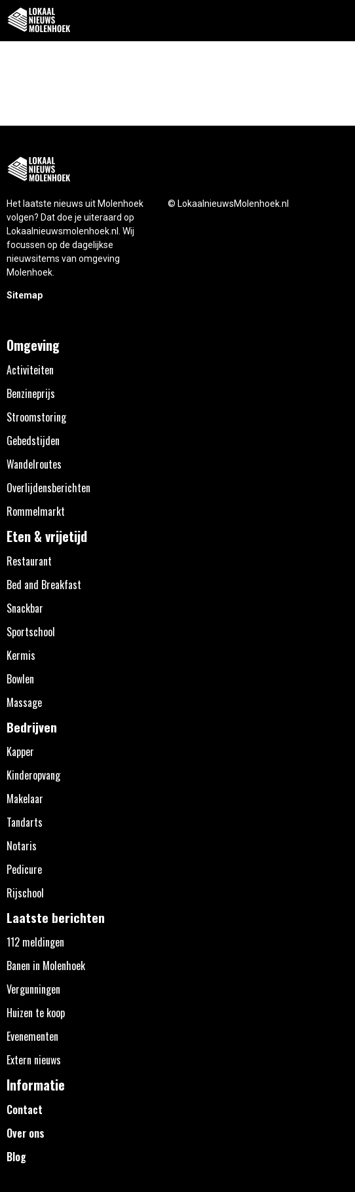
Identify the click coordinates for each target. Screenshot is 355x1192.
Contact (25, 1109)
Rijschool (25, 893)
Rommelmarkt (36, 511)
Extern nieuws (34, 1060)
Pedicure (24, 869)
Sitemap (25, 295)
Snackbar (25, 608)
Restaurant (29, 561)
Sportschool (31, 632)
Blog (16, 1157)
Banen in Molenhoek (46, 965)
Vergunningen (33, 989)
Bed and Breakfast (44, 584)
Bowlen (20, 679)
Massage (24, 702)
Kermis (21, 655)
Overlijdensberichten (48, 488)
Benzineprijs (31, 393)
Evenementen (32, 1036)
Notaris (22, 846)
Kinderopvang (33, 775)
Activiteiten (30, 370)
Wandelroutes (34, 464)
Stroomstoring (36, 417)
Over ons (26, 1133)
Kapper (20, 751)
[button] (337, 20)
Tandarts (25, 822)
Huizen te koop (36, 1012)
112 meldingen (35, 942)
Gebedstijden (33, 440)
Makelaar (25, 798)
